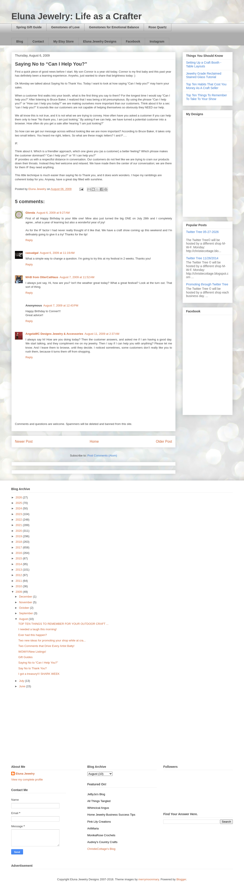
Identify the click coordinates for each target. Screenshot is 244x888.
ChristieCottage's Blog (101, 848)
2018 (19, 541)
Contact (38, 41)
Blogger (181, 879)
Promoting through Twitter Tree (207, 284)
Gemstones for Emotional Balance (114, 27)
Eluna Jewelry (25, 773)
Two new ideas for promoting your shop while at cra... (52, 640)
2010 (19, 586)
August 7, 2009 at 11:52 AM (77, 277)
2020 (19, 530)
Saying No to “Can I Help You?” (38, 662)
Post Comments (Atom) (102, 455)
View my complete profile (27, 779)
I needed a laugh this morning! (37, 629)
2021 (19, 525)
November (26, 602)
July (22, 680)
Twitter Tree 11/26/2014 (202, 258)
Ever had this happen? (32, 635)
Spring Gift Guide (29, 27)
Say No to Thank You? (32, 668)
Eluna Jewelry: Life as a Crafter (76, 16)
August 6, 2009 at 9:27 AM (53, 212)
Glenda (30, 212)
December (26, 596)
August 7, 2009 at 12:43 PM (60, 305)
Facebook (133, 41)
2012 (19, 575)
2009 (19, 591)
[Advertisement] (122, 727)
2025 (19, 503)
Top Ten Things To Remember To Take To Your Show (206, 97)
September (26, 613)
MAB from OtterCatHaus (41, 277)
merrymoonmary (148, 879)
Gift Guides (25, 657)
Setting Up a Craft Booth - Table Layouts (203, 64)
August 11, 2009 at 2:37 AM (101, 333)
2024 (19, 508)
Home (94, 441)
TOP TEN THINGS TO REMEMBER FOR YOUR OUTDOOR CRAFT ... (63, 623)
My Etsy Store (63, 41)
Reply (29, 240)
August (24, 619)
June (22, 686)
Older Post (164, 441)
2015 (19, 558)
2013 (19, 569)
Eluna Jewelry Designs (100, 41)
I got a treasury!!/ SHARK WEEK (38, 673)
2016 (19, 553)
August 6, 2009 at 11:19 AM (57, 252)
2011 (19, 580)
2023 (19, 514)
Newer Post (24, 441)
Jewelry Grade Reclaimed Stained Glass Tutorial (203, 75)
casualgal (31, 252)
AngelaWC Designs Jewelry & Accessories (54, 333)
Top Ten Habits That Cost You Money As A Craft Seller (206, 86)
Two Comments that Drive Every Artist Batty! (46, 646)
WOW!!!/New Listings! (32, 651)
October (24, 607)
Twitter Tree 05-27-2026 (202, 232)
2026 (19, 497)
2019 (19, 536)
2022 (19, 519)
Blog (19, 41)
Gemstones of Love (65, 27)
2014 (19, 564)
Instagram (157, 41)
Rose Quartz (158, 27)
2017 (19, 547)
